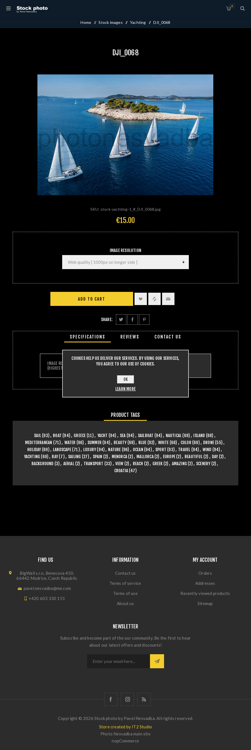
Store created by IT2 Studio (125, 726)
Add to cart (91, 299)
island (199, 435)
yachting (32, 456)
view (119, 463)
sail (37, 435)
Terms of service (125, 583)
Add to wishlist (141, 299)
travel (184, 449)
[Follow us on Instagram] (127, 699)
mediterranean (38, 442)
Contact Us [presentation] (167, 337)
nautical (174, 435)
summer (95, 442)
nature (114, 449)
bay (55, 456)
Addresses (205, 583)
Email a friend (168, 299)
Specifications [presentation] (87, 337)
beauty (120, 442)
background (43, 463)
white (163, 442)
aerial (68, 463)
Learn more (125, 389)
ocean (138, 449)
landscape (62, 449)
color (186, 442)
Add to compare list (154, 299)
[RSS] (144, 699)
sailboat (146, 435)
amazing (179, 463)
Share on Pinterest (144, 319)
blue (142, 442)
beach (138, 463)
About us (125, 603)
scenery (203, 463)
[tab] (87, 336)
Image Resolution (125, 250)
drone (208, 442)
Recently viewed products (205, 593)
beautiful (194, 456)
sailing (74, 456)
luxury (89, 449)
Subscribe (157, 661)
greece (80, 435)
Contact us (125, 573)
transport (94, 463)
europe (169, 456)
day (215, 456)
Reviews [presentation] (129, 337)
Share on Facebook (132, 319)
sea (123, 435)
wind (207, 449)
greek (158, 463)
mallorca (145, 456)
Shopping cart (232, 6)
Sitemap (205, 603)
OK (126, 379)
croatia (121, 470)
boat (57, 435)
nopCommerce (125, 740)
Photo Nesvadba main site (125, 733)
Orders (205, 573)
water (70, 442)
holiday (34, 449)
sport (160, 449)
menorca (119, 456)
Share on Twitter (121, 319)
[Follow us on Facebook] (110, 699)
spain (97, 456)
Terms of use (125, 593)
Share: (107, 319)
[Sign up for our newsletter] (118, 661)
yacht (102, 435)
